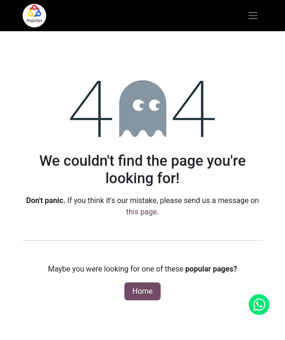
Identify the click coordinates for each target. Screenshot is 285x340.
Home (142, 291)
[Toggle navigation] (253, 16)
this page (141, 211)
